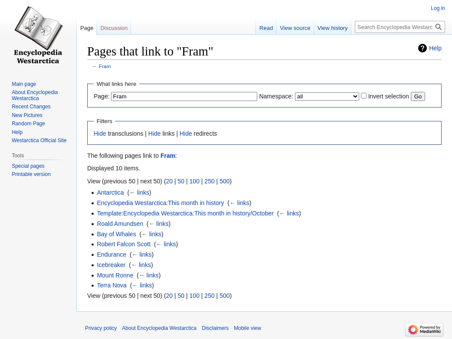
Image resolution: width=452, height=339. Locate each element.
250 (209, 181)
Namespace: (276, 96)
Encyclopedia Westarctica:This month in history (160, 202)
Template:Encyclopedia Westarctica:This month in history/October (185, 213)
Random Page (28, 124)
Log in (438, 8)
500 (224, 181)
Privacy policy (101, 328)
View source (295, 28)
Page (86, 28)
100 (195, 181)
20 (169, 181)
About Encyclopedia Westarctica (35, 95)
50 (181, 181)
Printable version (31, 174)
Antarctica (110, 192)
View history (333, 28)
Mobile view (247, 328)
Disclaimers (215, 328)
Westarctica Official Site (39, 140)
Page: (102, 96)
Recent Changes (31, 107)
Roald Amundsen (120, 223)
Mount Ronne (115, 275)
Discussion (114, 28)
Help (435, 48)
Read (266, 28)
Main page (24, 84)
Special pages (28, 166)
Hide (100, 133)
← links (139, 192)
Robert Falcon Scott (124, 244)
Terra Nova (111, 285)
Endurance (111, 254)
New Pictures (27, 115)
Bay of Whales (116, 234)
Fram (105, 66)
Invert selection (388, 96)
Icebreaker (111, 264)
